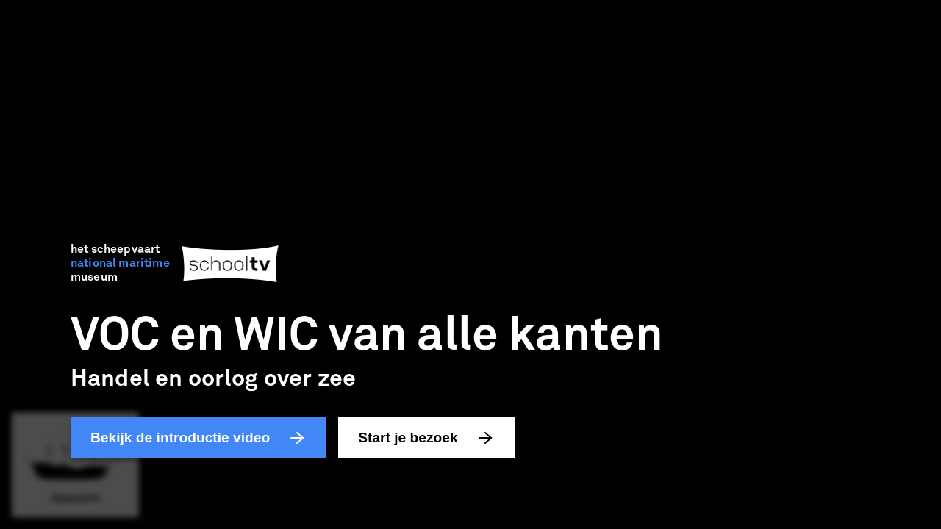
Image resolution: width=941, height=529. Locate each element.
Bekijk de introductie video (198, 437)
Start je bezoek (426, 437)
